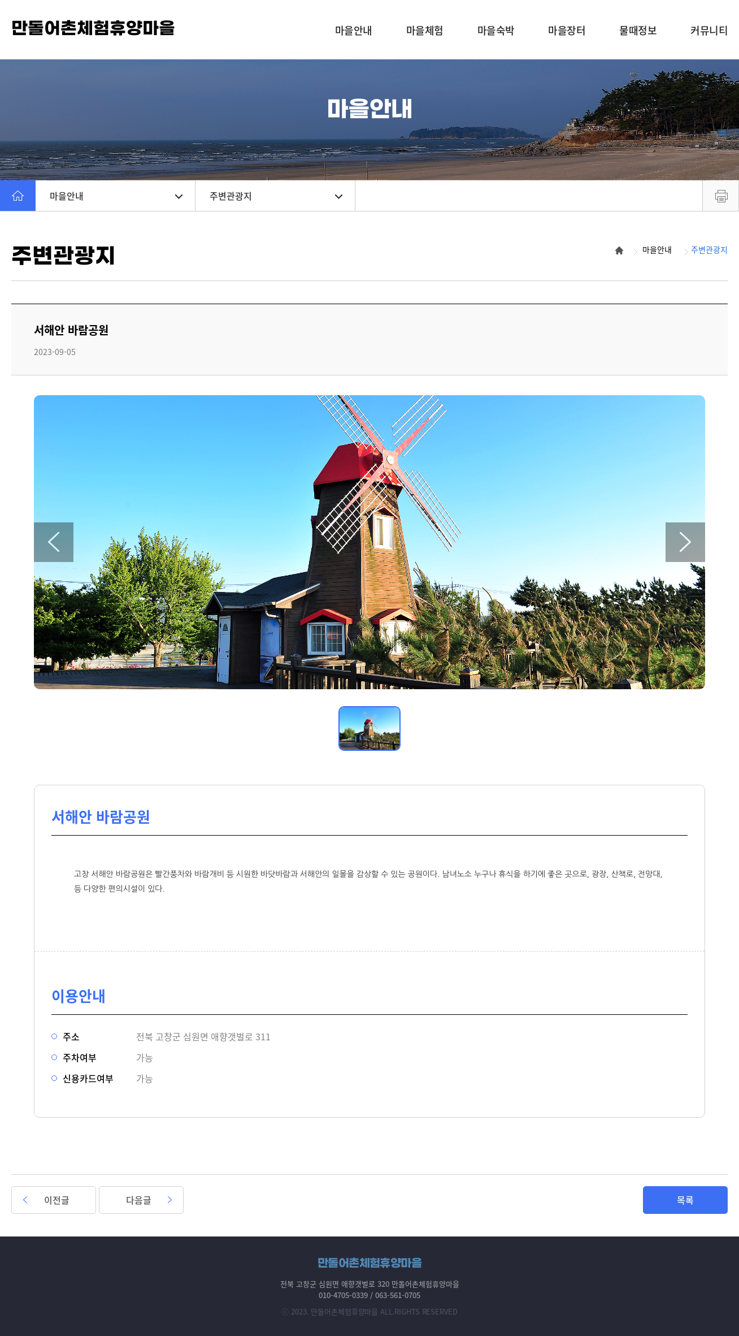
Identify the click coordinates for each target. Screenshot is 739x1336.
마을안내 (116, 195)
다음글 (138, 1200)
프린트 (720, 195)
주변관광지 (276, 195)
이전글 (56, 1200)
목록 (685, 1200)
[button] (53, 542)
